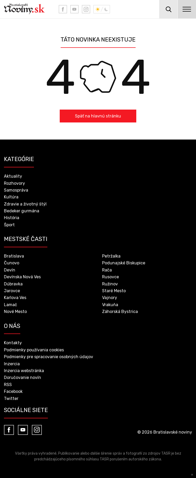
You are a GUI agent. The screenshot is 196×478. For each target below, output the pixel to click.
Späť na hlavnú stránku (98, 116)
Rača (107, 270)
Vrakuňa (110, 304)
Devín (9, 270)
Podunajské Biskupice (123, 262)
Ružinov (110, 283)
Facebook (13, 391)
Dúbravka (13, 283)
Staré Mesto (114, 290)
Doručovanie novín (22, 377)
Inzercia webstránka (24, 370)
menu (187, 9)
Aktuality (13, 176)
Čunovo (11, 262)
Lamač (10, 304)
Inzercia (12, 363)
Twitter (11, 398)
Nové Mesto (15, 311)
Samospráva (16, 190)
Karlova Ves (15, 297)
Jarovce (12, 290)
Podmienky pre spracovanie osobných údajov (48, 356)
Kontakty (13, 342)
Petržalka (111, 256)
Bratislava (14, 256)
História (11, 217)
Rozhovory (14, 183)
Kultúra (11, 196)
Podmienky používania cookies (34, 349)
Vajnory (109, 297)
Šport (9, 224)
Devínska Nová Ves (22, 276)
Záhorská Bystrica (120, 311)
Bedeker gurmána (21, 210)
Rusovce (110, 276)
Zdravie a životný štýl (25, 204)
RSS (8, 384)
